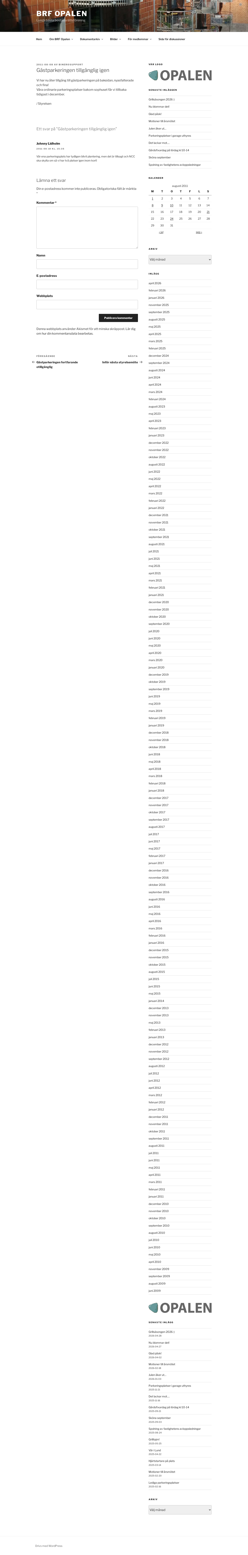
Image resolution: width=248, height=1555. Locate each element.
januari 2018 (156, 790)
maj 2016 (154, 913)
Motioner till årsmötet (162, 121)
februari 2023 (157, 428)
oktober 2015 (157, 964)
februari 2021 (157, 587)
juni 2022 (154, 471)
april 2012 (155, 1087)
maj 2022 (154, 478)
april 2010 (155, 1261)
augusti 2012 (157, 1066)
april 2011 (155, 1174)
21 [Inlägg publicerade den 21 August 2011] (208, 211)
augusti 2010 (157, 1232)
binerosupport (71, 64)
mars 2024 (155, 392)
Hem (39, 39)
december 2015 (159, 950)
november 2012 (158, 1051)
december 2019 (159, 674)
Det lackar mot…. (159, 142)
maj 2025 (155, 326)
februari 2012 (157, 1102)
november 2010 (159, 1211)
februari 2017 (157, 855)
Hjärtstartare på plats (162, 1461)
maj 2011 (154, 1167)
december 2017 (158, 798)
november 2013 (159, 1015)
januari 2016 (156, 942)
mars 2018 (155, 776)
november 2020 (159, 609)
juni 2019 (154, 696)
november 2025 (159, 305)
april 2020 (155, 652)
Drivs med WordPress (48, 1545)
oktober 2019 (157, 681)
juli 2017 (154, 834)
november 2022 (159, 450)
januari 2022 (156, 507)
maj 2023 (155, 413)
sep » (199, 232)
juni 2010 (154, 1247)
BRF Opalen (61, 13)
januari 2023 (156, 435)
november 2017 (158, 805)
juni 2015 (154, 986)
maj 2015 (154, 993)
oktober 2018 (157, 747)
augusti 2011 (156, 1145)
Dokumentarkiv (92, 39)
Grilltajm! (154, 1439)
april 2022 (155, 486)
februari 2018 (157, 783)
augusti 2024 (157, 370)
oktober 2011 (157, 1131)
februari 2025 (157, 348)
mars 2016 (155, 928)
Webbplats (44, 296)
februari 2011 (157, 1189)
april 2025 (155, 334)
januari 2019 (156, 725)
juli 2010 (154, 1240)
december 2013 (159, 1008)
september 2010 (159, 1225)
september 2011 (159, 1138)
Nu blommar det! (159, 106)
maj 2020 (155, 645)
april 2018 (155, 768)
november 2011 (158, 1124)
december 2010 (159, 1203)
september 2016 (159, 892)
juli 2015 (154, 979)
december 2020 (159, 602)
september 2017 (159, 819)
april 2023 (155, 420)
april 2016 (155, 921)
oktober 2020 (157, 616)
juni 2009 (155, 1290)
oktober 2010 (157, 1218)
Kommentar (46, 203)
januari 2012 (156, 1109)
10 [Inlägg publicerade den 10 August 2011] (171, 205)
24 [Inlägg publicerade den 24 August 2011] (171, 218)
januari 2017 (156, 863)
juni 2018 (154, 754)
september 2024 (159, 362)
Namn (40, 255)
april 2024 (155, 384)
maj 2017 (154, 848)
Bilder (115, 39)
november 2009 (159, 1269)
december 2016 (159, 870)
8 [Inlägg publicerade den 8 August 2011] (152, 205)
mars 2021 (155, 580)
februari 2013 (157, 1029)
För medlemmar (140, 39)
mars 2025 (155, 341)
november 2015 (159, 957)
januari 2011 (156, 1196)
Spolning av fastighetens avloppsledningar (175, 164)
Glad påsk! (155, 114)
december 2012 (158, 1044)
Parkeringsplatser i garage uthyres (170, 135)
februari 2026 (157, 290)
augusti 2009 (157, 1283)
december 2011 (158, 1116)
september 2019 (159, 689)
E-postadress (46, 276)
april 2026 (155, 283)
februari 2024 (157, 399)
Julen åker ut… (157, 128)
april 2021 (155, 573)
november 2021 (158, 522)
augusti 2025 (157, 319)
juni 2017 (154, 841)
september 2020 (159, 623)
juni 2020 (154, 638)
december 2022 (159, 442)
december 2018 (159, 732)
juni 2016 (154, 906)
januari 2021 (156, 595)
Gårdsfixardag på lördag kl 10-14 (169, 150)
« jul (161, 232)
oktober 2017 (157, 812)
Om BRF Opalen (61, 39)
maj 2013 (154, 1022)
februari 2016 (157, 935)
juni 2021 (154, 558)
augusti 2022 (157, 464)
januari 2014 (156, 1000)
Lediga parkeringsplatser (164, 1482)
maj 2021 (154, 565)
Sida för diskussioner (171, 39)
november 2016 (159, 877)
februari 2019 (157, 718)
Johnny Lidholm (48, 143)
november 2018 (159, 740)
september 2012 (159, 1058)
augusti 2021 (157, 544)
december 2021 (158, 515)
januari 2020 (156, 667)
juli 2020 (154, 631)
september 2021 (159, 537)
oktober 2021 (157, 529)
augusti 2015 (157, 971)
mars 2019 (155, 710)
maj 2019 (154, 703)
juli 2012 (154, 1073)
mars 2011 (155, 1182)
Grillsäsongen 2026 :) (162, 99)
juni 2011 (154, 1160)
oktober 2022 (157, 457)
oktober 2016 (157, 884)
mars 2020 (156, 660)
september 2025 (159, 312)
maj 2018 (154, 761)
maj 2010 (155, 1254)
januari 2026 (156, 297)
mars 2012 (155, 1095)
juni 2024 (154, 377)
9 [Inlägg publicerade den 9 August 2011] (162, 205)
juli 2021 (154, 551)
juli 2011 (154, 1153)
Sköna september (160, 157)
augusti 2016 (157, 899)
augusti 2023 (157, 406)
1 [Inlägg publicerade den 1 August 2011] (152, 198)
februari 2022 (157, 500)
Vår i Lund (155, 1450)
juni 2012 (154, 1080)
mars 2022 (155, 493)
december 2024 (159, 355)
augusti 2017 (157, 826)
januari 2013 (156, 1037)
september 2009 (159, 1276)
